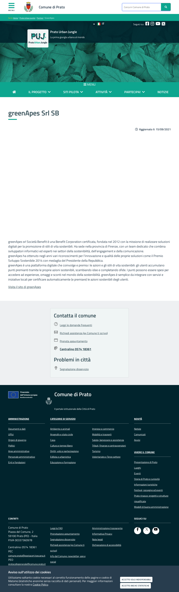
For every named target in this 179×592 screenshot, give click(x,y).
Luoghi (137, 468)
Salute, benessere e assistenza (108, 440)
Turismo (96, 451)
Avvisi (137, 440)
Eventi (137, 473)
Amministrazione (18, 419)
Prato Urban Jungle (27, 18)
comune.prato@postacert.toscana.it (26, 556)
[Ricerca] (166, 7)
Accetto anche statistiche (135, 585)
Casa (52, 440)
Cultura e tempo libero (61, 446)
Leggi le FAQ (56, 528)
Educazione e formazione (63, 462)
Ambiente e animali (60, 429)
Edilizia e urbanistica (60, 457)
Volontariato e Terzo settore (106, 457)
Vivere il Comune (144, 452)
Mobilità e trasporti (102, 434)
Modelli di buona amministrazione (151, 507)
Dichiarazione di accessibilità (106, 545)
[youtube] (155, 530)
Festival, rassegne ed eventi (148, 490)
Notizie (137, 429)
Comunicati (140, 434)
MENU (90, 84)
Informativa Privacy (102, 534)
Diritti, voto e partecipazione (64, 451)
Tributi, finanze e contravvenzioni (109, 446)
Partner (40, 18)
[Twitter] (146, 530)
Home (15, 18)
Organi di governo (17, 440)
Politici (11, 446)
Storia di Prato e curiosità (147, 479)
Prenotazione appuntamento (65, 534)
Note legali (97, 539)
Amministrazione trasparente (107, 528)
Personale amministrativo (21, 457)
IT (98, 23)
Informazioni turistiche (145, 484)
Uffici (11, 434)
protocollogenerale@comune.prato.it (27, 564)
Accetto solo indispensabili (136, 579)
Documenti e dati (17, 429)
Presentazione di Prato (145, 462)
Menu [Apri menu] (11, 7)
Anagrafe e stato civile (61, 434)
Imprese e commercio (103, 429)
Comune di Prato (52, 7)
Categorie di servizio (63, 419)
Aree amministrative (18, 451)
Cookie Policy (40, 584)
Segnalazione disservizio (62, 539)
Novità (138, 419)
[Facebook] (137, 530)
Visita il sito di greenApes (24, 287)
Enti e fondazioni (16, 462)
